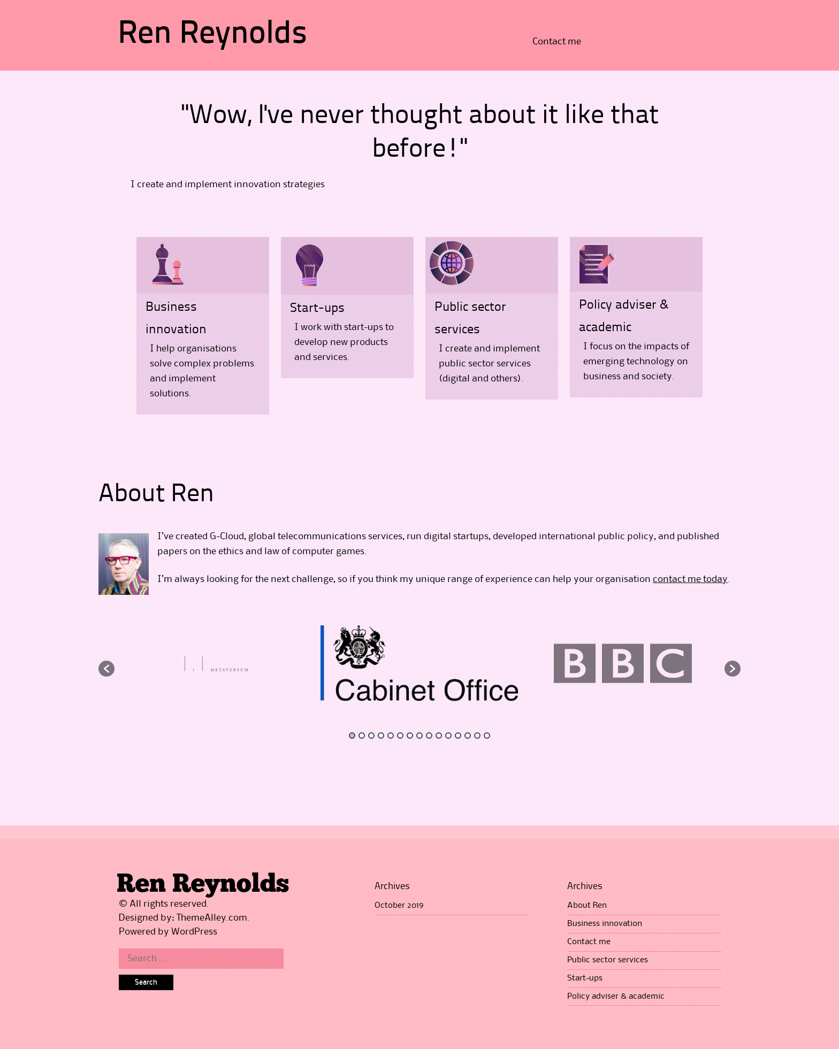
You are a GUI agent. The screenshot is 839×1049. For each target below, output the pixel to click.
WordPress (194, 932)
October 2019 (399, 905)
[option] (419, 663)
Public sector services (607, 960)
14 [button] (477, 735)
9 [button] (429, 735)
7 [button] (410, 735)
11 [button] (448, 735)
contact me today (690, 579)
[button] (106, 669)
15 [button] (487, 735)
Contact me (556, 41)
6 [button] (400, 735)
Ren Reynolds (212, 35)
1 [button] (352, 735)
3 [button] (371, 735)
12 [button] (458, 735)
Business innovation (604, 924)
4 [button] (381, 735)
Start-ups (317, 308)
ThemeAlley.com (212, 918)
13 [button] (467, 735)
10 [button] (439, 735)
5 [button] (390, 735)
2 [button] (362, 735)
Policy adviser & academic (616, 996)
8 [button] (419, 735)
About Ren (587, 905)
